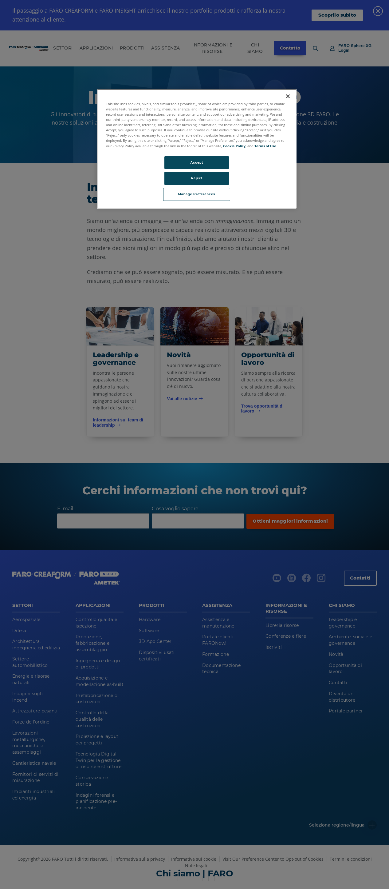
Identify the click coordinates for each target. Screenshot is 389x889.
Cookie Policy (234, 146)
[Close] (288, 96)
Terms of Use (265, 146)
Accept (196, 162)
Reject (196, 178)
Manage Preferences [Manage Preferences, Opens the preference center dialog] (196, 194)
